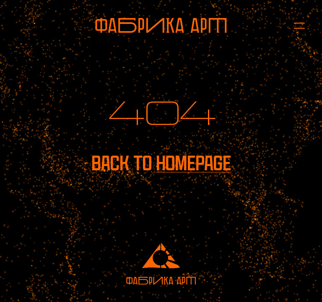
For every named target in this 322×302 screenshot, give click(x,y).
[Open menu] (294, 25)
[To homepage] (161, 25)
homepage (193, 163)
